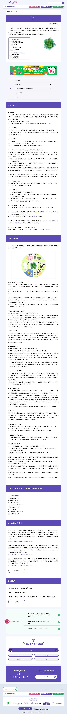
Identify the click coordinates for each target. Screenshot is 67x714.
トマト (13, 214)
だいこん (26, 174)
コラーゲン (17, 315)
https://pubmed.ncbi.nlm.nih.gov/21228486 (20, 554)
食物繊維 (17, 223)
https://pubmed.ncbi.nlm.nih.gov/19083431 (20, 565)
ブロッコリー (38, 114)
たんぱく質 (45, 315)
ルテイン (31, 212)
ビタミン (30, 315)
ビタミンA (35, 216)
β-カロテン (37, 212)
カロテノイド (18, 212)
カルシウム (27, 220)
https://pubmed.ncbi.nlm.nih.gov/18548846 (20, 541)
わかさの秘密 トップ (10, 11)
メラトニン (50, 220)
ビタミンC (12, 223)
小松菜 (18, 174)
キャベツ (31, 114)
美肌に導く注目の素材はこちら (18, 53)
